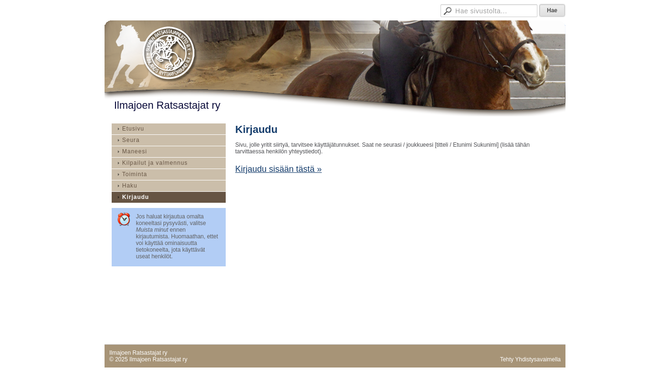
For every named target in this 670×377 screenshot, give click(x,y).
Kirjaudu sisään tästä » (278, 169)
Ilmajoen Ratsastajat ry (167, 105)
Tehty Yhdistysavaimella (530, 359)
